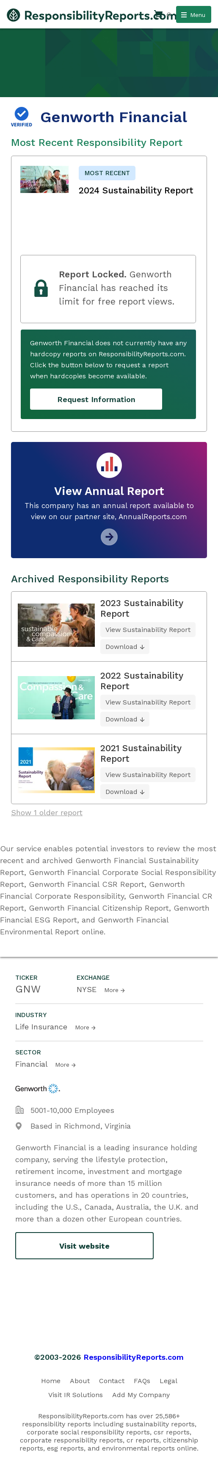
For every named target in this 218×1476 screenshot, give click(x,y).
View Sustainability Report (147, 630)
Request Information (96, 399)
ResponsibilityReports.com (133, 1357)
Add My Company (141, 1395)
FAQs (142, 1381)
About (80, 1381)
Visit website (84, 1245)
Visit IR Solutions (75, 1395)
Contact (111, 1381)
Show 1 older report (47, 812)
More (111, 990)
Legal (168, 1381)
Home (51, 1381)
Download (121, 647)
